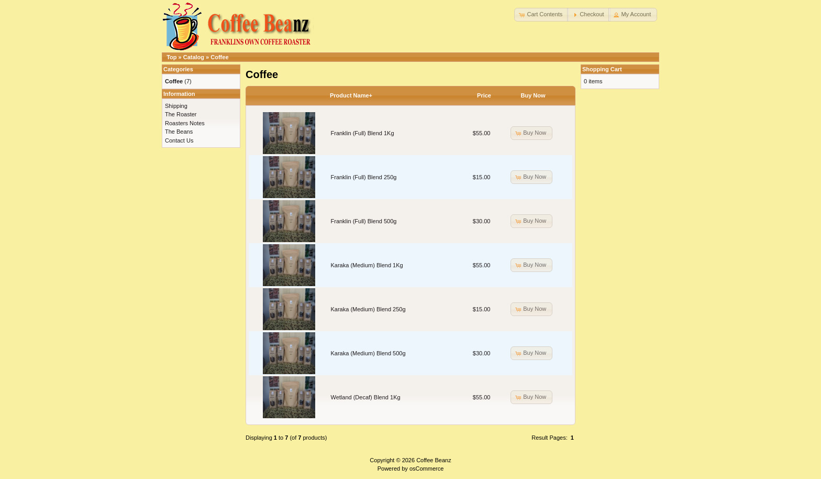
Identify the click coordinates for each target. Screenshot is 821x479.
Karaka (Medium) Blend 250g (368, 309)
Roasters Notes (185, 123)
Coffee (219, 57)
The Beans (179, 131)
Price (484, 95)
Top (171, 57)
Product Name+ (351, 95)
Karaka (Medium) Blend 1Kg (367, 265)
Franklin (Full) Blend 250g (364, 177)
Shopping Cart (602, 69)
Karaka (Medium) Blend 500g (368, 353)
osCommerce (426, 468)
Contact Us (179, 140)
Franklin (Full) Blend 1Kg (362, 133)
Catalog (193, 57)
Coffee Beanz (433, 460)
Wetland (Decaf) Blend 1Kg (366, 397)
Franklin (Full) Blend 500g (364, 221)
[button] (541, 14)
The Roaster (181, 114)
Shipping (176, 106)
